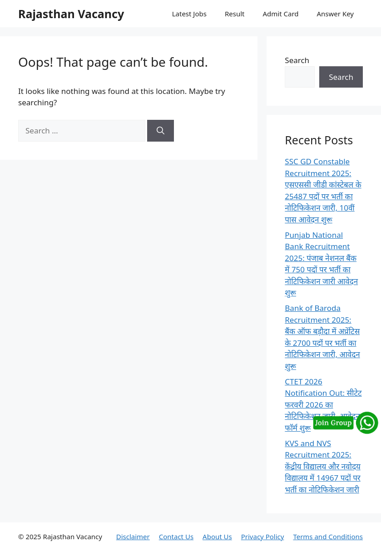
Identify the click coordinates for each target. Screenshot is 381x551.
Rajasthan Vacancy (71, 13)
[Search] (160, 131)
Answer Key (335, 13)
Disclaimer (133, 536)
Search (297, 60)
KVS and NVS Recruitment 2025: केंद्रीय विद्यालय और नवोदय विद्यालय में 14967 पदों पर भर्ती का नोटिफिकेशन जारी (323, 466)
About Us (217, 536)
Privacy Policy (262, 536)
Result (235, 13)
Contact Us (176, 536)
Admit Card (280, 13)
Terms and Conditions (328, 536)
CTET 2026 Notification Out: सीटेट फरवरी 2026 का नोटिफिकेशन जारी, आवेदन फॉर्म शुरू (323, 404)
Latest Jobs (189, 13)
